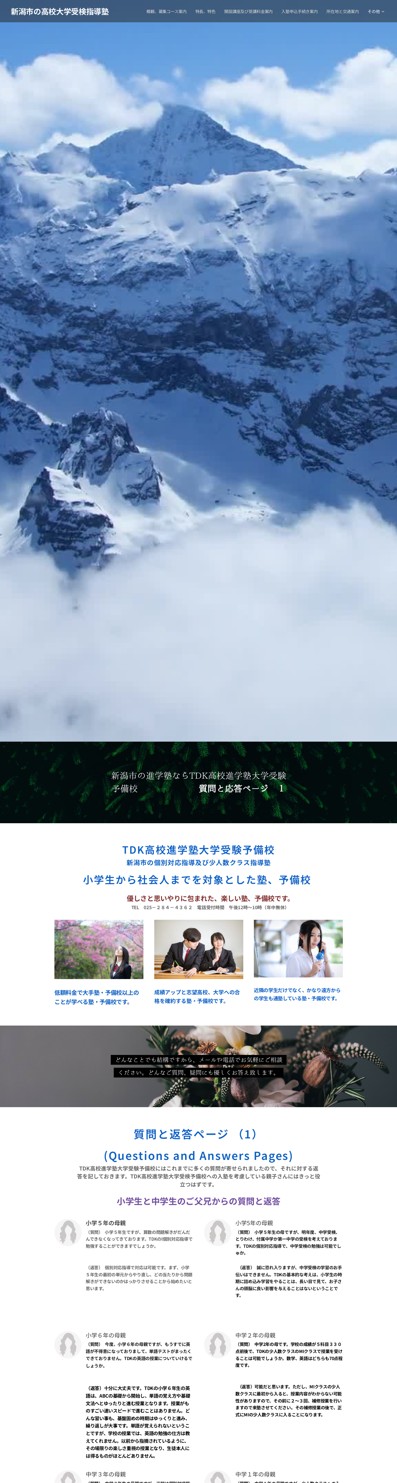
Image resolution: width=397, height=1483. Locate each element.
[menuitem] (166, 11)
